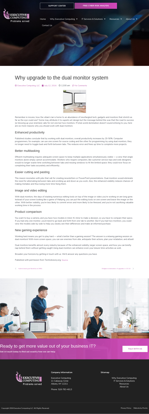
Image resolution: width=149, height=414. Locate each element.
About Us (131, 19)
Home (43, 19)
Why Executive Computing (63, 19)
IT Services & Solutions (93, 19)
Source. (65, 260)
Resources (115, 19)
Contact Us (47, 25)
